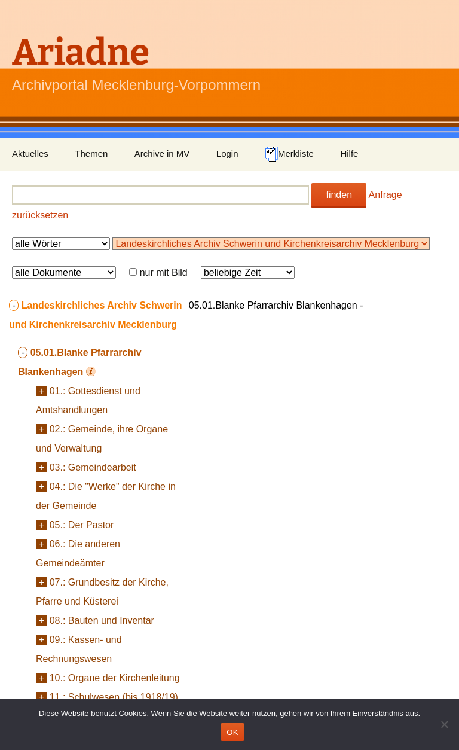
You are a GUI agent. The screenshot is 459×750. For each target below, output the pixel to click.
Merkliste (289, 154)
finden (339, 195)
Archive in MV (162, 153)
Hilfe (349, 153)
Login (227, 153)
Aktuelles (30, 153)
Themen (91, 153)
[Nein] (444, 724)
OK (232, 732)
